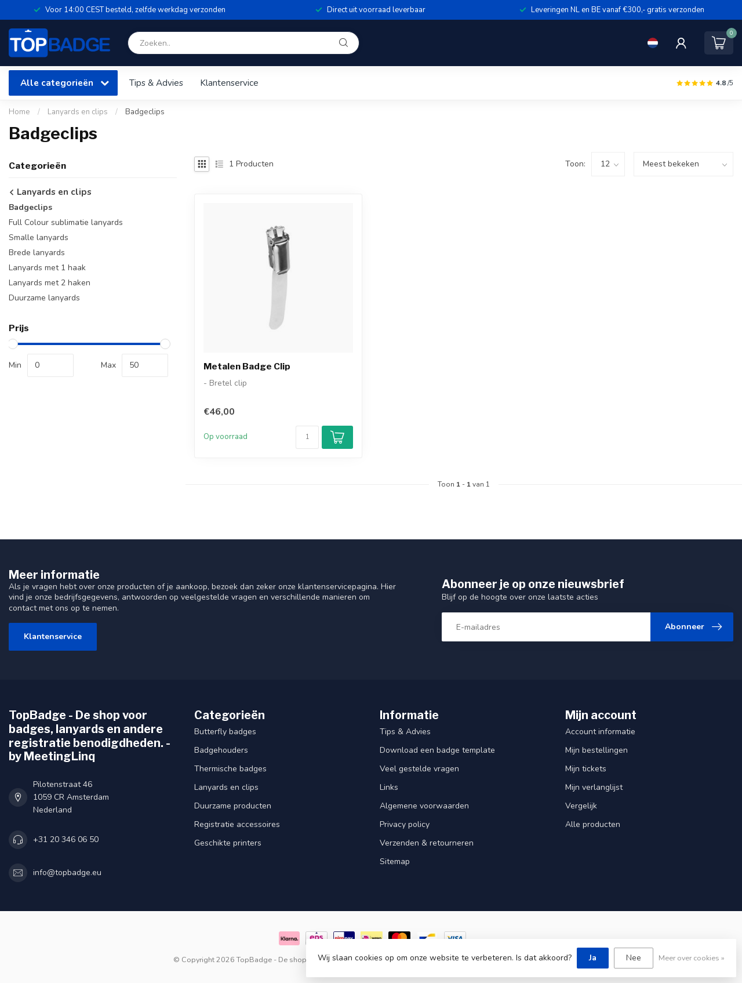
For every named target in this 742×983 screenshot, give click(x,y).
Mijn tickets (585, 768)
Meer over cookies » (692, 958)
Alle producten (592, 824)
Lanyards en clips (78, 112)
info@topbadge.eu (67, 872)
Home (19, 112)
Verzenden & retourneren (427, 842)
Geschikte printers (227, 842)
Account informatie (600, 731)
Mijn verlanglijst (594, 787)
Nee (633, 957)
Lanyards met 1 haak (47, 267)
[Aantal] (307, 437)
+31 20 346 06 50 (66, 839)
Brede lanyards (37, 252)
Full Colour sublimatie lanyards (66, 222)
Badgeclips (145, 112)
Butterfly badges (225, 731)
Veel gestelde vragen (419, 768)
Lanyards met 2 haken (49, 282)
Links (389, 787)
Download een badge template (437, 750)
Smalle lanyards (38, 237)
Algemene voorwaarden (424, 805)
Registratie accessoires (237, 824)
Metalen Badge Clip (246, 366)
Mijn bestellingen (596, 750)
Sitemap (395, 861)
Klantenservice (229, 83)
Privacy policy (405, 824)
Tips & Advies (156, 83)
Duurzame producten (232, 805)
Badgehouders (221, 750)
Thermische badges (230, 768)
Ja (592, 957)
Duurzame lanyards (44, 297)
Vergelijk (581, 805)
